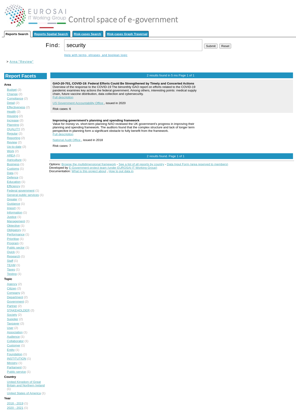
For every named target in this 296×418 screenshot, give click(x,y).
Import (11, 208)
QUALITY (13, 129)
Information (14, 212)
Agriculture (14, 160)
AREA (11, 155)
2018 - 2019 (15, 403)
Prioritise (13, 239)
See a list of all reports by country (141, 164)
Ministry (12, 363)
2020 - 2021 (15, 407)
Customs (13, 168)
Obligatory (14, 230)
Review (12, 142)
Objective (13, 225)
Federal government (20, 190)
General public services (23, 195)
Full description (63, 97)
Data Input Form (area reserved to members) (197, 164)
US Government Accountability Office (78, 103)
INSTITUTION (16, 358)
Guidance (13, 203)
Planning (13, 124)
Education (14, 181)
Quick (11, 252)
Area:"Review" (22, 61)
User (10, 328)
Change (12, 94)
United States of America (24, 393)
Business (13, 164)
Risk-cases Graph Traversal (127, 34)
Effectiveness (16, 107)
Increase (13, 120)
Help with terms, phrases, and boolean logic (95, 55)
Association (15, 332)
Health (11, 111)
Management (16, 221)
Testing (12, 274)
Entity (11, 350)
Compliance (15, 98)
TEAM (11, 265)
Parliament (14, 367)
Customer (13, 345)
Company (13, 293)
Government (15, 301)
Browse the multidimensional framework (88, 164)
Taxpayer (13, 323)
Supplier (12, 319)
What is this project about (89, 171)
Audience (13, 336)
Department (15, 297)
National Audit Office (67, 140)
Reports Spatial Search (51, 34)
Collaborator (15, 341)
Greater (12, 199)
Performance (15, 234)
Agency (12, 284)
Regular (12, 133)
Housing (12, 116)
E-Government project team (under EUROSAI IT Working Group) (113, 167)
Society (12, 314)
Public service (16, 371)
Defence (12, 177)
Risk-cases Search (87, 34)
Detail (11, 103)
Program (13, 243)
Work (10, 151)
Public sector (15, 247)
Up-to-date (14, 146)
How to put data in (121, 171)
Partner (12, 306)
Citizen (11, 288)
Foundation (14, 354)
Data (10, 173)
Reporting (13, 138)
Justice (11, 217)
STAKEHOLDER (18, 310)
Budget (12, 89)
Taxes (11, 269)
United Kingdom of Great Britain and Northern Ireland (26, 383)
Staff (10, 260)
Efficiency (13, 186)
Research (13, 256)
